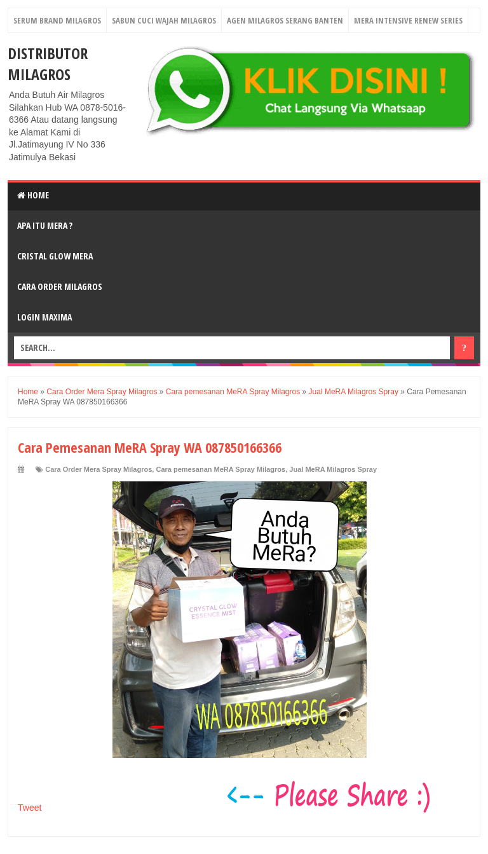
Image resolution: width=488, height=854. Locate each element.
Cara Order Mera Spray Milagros (98, 469)
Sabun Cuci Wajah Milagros (164, 20)
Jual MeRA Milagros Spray (333, 469)
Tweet (29, 807)
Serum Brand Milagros (57, 20)
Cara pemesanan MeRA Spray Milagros (220, 469)
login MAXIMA (44, 317)
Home (33, 195)
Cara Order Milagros (59, 286)
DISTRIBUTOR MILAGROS (48, 64)
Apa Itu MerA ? (44, 225)
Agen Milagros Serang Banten (285, 20)
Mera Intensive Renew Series (408, 20)
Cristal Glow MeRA (55, 256)
